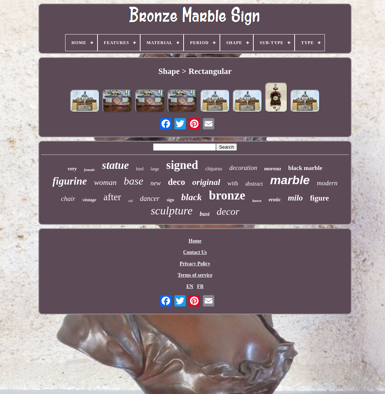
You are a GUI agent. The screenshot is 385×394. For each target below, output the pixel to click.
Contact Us (195, 252)
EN (189, 286)
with (232, 183)
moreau (272, 168)
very (72, 168)
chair (68, 198)
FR (200, 286)
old (130, 201)
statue (115, 165)
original (206, 182)
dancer (150, 198)
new (156, 183)
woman (105, 182)
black (191, 197)
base (133, 181)
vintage (89, 199)
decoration (243, 167)
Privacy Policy (195, 263)
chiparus (213, 168)
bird (139, 168)
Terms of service (195, 275)
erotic (275, 199)
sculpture (171, 210)
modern (327, 183)
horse (257, 200)
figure (319, 198)
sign (170, 199)
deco (176, 182)
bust (205, 214)
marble (290, 180)
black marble (305, 168)
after (112, 197)
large (155, 168)
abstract (254, 184)
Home (195, 241)
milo (295, 197)
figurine (69, 181)
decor (228, 211)
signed (182, 165)
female (89, 169)
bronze (227, 195)
